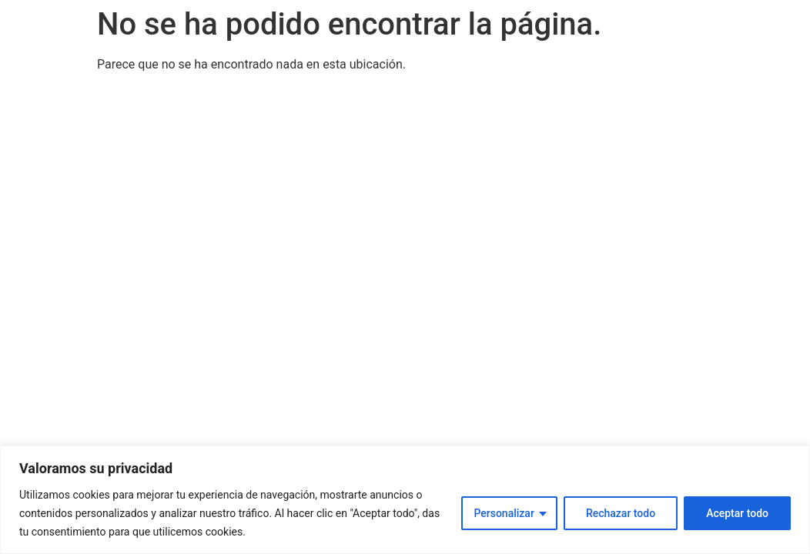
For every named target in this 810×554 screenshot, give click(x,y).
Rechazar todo (620, 513)
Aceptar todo (737, 513)
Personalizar (504, 513)
